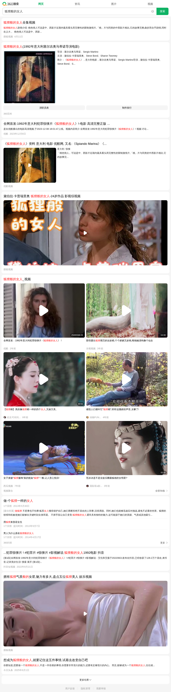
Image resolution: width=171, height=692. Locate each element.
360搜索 (11, 4)
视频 (150, 4)
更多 (162, 542)
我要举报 (101, 688)
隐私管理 (85, 688)
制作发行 (127, 107)
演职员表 (44, 107)
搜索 (162, 11)
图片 (114, 4)
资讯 (77, 4)
